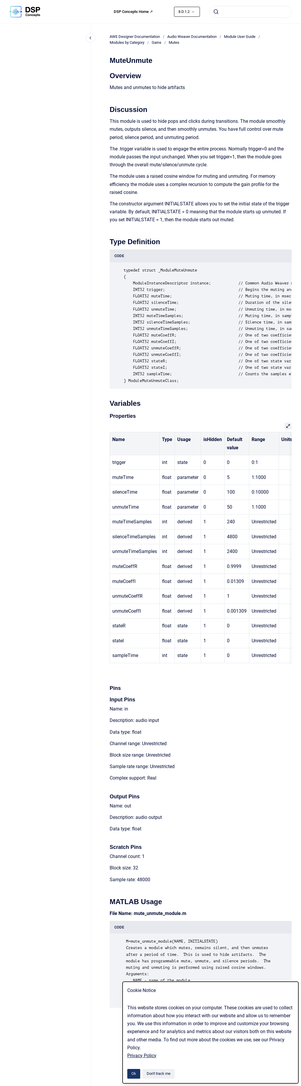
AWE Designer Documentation (135, 36)
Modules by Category (127, 42)
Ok (133, 1073)
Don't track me (158, 1073)
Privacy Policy (141, 1055)
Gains (156, 42)
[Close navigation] (90, 38)
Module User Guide (239, 36)
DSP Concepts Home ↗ (133, 11)
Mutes (174, 42)
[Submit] (216, 11)
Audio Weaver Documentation (192, 36)
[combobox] (250, 11)
